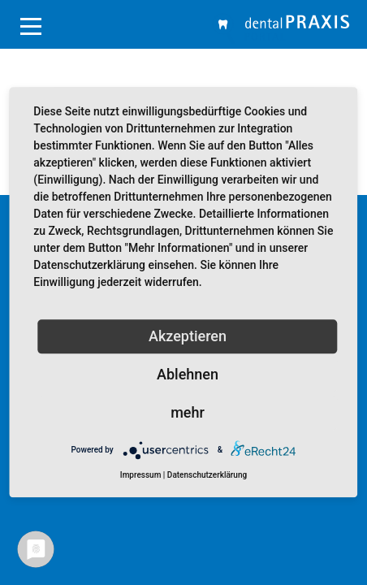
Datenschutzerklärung (207, 474)
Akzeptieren (188, 335)
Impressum (141, 474)
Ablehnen (187, 374)
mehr (188, 412)
